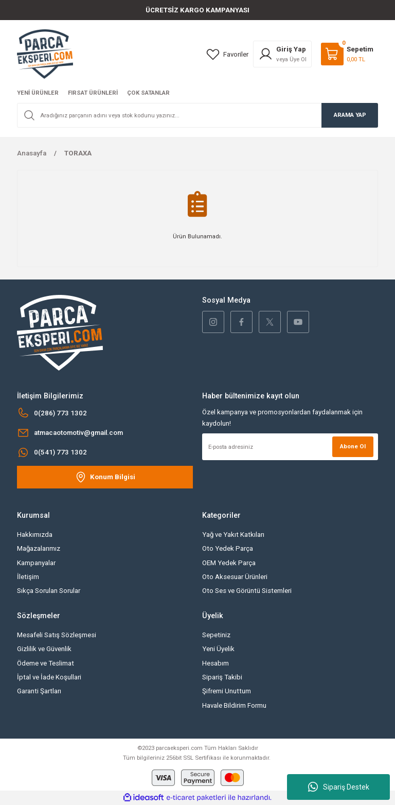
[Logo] (45, 53)
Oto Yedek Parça (227, 548)
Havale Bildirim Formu (234, 705)
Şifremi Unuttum (226, 691)
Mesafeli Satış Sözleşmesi (56, 635)
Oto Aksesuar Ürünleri (234, 577)
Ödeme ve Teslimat (45, 663)
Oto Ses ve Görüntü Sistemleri (247, 590)
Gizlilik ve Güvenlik (44, 649)
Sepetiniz (216, 635)
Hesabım (215, 663)
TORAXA (78, 153)
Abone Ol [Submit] (353, 446)
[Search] (197, 115)
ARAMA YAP (350, 114)
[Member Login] (282, 54)
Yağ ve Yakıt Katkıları (233, 534)
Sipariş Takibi (222, 677)
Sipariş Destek (338, 787)
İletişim (28, 577)
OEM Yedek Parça (229, 563)
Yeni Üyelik (218, 649)
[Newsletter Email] (290, 446)
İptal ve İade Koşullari (49, 677)
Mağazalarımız (38, 548)
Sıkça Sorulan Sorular (48, 590)
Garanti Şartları (39, 691)
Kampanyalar (36, 563)
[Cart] (347, 54)
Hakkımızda (34, 534)
